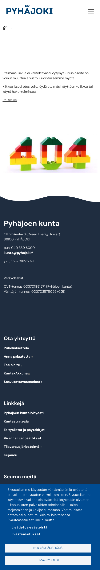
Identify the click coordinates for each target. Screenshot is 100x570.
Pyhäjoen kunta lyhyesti (24, 413)
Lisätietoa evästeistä (29, 527)
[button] (50, 152)
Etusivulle (10, 100)
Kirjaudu (10, 455)
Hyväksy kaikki (48, 560)
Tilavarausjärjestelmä (23, 446)
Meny (91, 12)
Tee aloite (13, 365)
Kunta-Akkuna (17, 373)
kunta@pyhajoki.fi (18, 253)
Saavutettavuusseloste (23, 382)
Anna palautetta (18, 356)
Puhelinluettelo (16, 348)
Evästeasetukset (26, 534)
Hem (5, 28)
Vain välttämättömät (48, 548)
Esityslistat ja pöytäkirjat (24, 430)
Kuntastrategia (16, 421)
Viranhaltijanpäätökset (22, 438)
